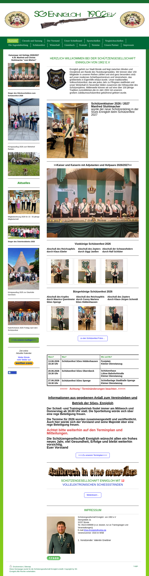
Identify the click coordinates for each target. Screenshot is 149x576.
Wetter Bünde (23, 357)
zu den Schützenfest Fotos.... (92, 338)
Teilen (12, 373)
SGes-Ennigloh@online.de (95, 530)
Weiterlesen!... (93, 495)
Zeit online (23, 351)
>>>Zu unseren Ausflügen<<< (23, 340)
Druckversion (16, 567)
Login (136, 566)
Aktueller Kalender (24, 353)
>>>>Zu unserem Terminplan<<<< (92, 455)
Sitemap (27, 567)
